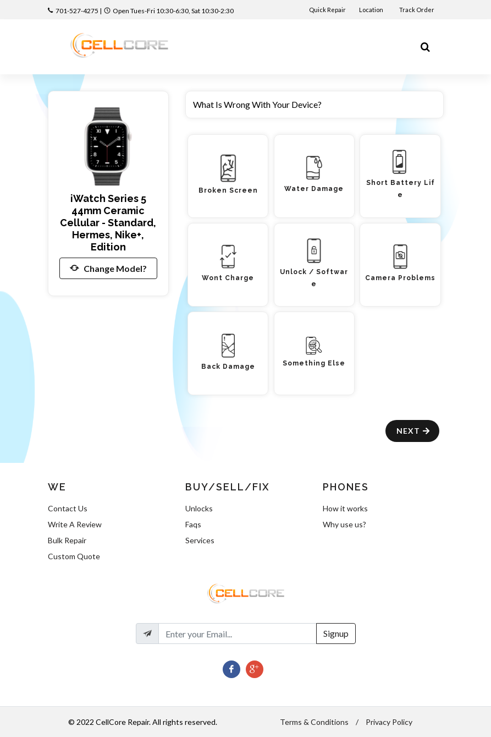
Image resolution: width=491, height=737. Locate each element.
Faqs (193, 524)
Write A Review (75, 524)
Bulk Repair (67, 540)
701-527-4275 (77, 11)
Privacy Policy (389, 722)
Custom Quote (74, 556)
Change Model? (108, 268)
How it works (345, 508)
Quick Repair (327, 9)
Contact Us (67, 508)
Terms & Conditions (314, 722)
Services (199, 540)
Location (371, 9)
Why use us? (344, 524)
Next (413, 430)
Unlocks (199, 508)
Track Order (417, 9)
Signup (336, 633)
